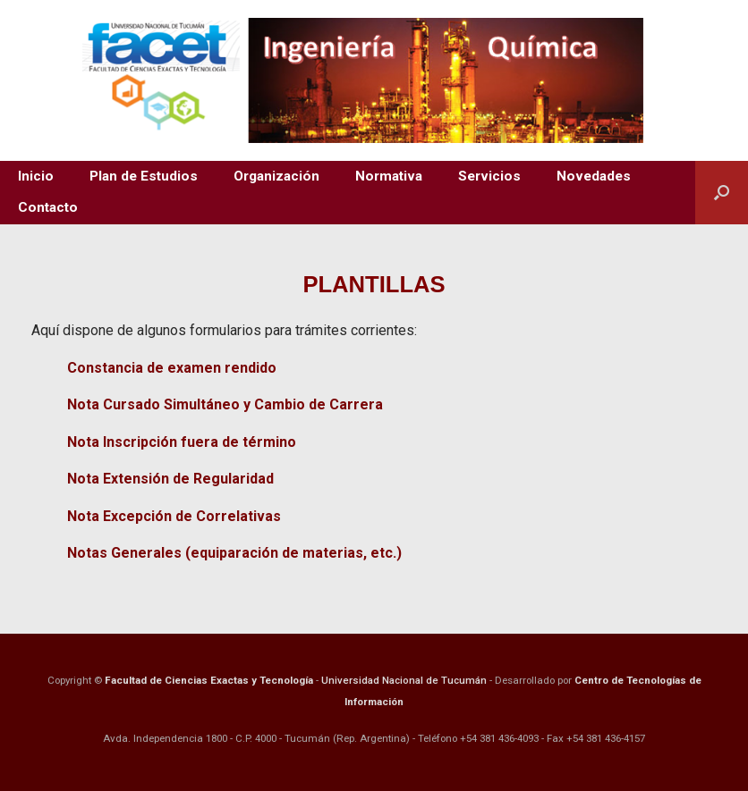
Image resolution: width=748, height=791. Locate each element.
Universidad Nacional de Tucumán (404, 680)
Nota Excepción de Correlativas (174, 516)
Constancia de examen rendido (171, 367)
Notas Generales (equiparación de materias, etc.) (234, 552)
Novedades (594, 176)
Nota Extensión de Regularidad (170, 478)
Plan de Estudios (143, 176)
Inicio (36, 176)
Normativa (388, 176)
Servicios (489, 176)
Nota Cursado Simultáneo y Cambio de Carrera (225, 404)
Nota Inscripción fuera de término (181, 441)
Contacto (48, 207)
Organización (276, 176)
